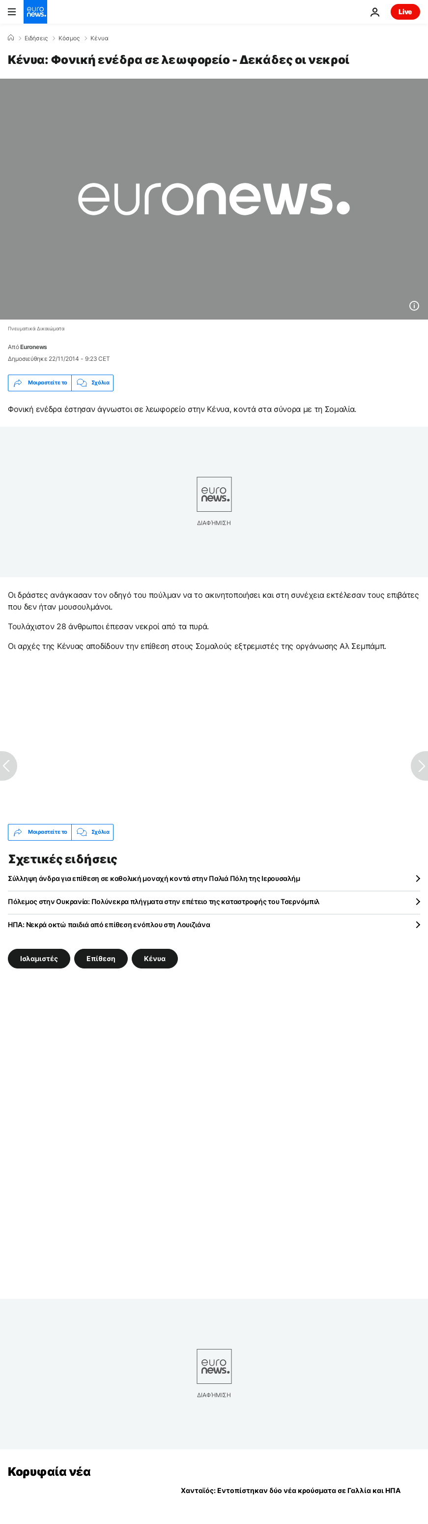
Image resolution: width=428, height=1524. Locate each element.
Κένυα (99, 38)
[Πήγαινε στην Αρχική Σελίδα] (35, 12)
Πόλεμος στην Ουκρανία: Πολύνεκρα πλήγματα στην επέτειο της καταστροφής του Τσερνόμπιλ (163, 901)
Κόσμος (69, 38)
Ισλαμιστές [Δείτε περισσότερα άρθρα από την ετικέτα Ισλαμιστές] (39, 958)
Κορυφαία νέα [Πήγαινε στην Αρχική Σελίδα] (49, 1472)
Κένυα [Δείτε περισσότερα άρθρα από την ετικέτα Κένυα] (155, 958)
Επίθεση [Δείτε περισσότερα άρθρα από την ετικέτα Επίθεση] (100, 958)
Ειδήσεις (36, 38)
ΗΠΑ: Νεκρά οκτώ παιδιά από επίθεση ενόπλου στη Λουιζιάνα (109, 924)
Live (405, 11)
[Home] (11, 37)
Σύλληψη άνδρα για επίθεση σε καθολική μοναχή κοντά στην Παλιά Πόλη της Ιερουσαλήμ (154, 878)
